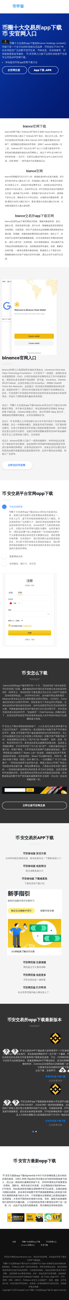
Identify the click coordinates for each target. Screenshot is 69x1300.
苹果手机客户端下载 (55, 1076)
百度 (14, 1242)
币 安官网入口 (51, 1242)
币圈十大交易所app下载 (31, 1242)
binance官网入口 (28, 1245)
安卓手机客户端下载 (55, 1120)
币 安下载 (44, 1245)
